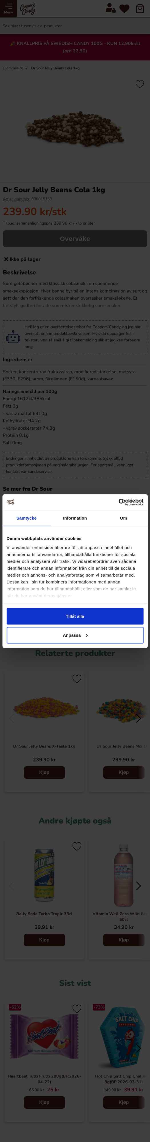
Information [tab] (75, 518)
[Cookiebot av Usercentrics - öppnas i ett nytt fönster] (118, 502)
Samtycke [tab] (26, 518)
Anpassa (75, 634)
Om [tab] (123, 518)
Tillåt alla (75, 616)
